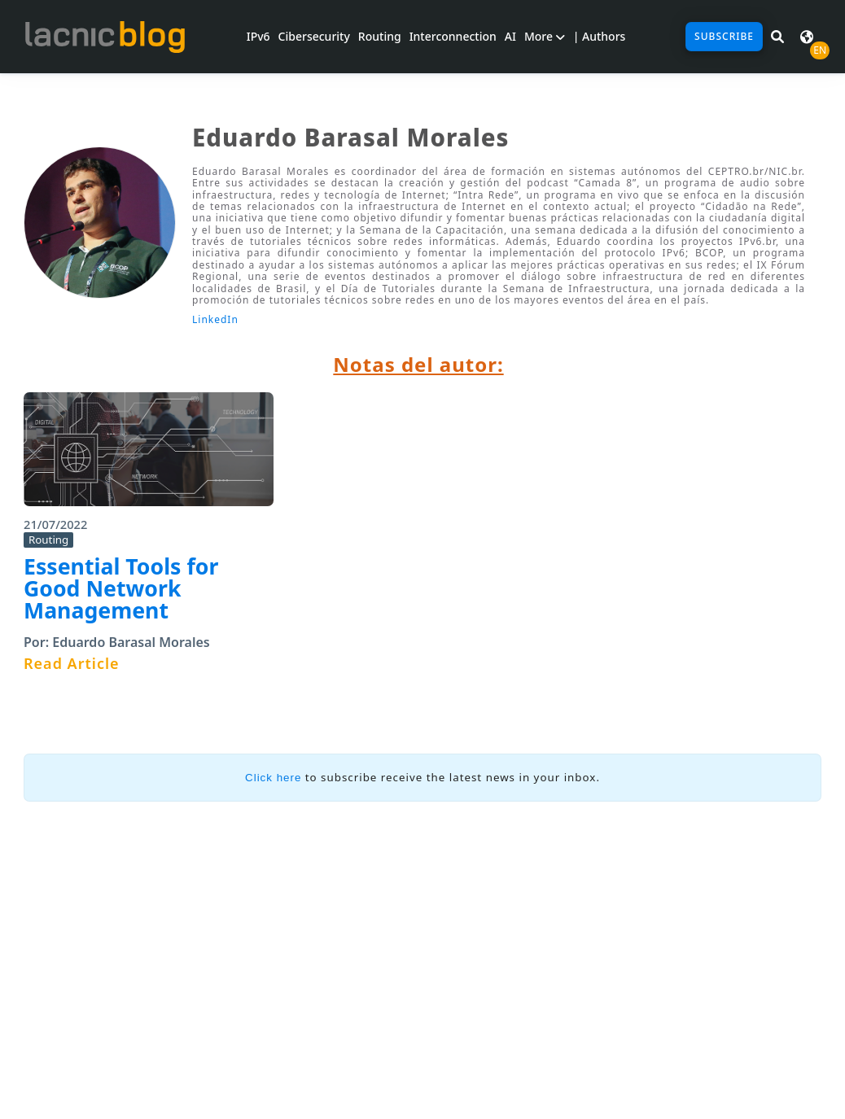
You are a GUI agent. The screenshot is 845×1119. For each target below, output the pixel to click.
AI (510, 36)
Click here (273, 777)
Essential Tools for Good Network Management (121, 588)
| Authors (599, 36)
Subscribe (724, 36)
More (544, 36)
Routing (379, 36)
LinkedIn (215, 319)
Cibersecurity (314, 36)
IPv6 (258, 36)
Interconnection (453, 36)
